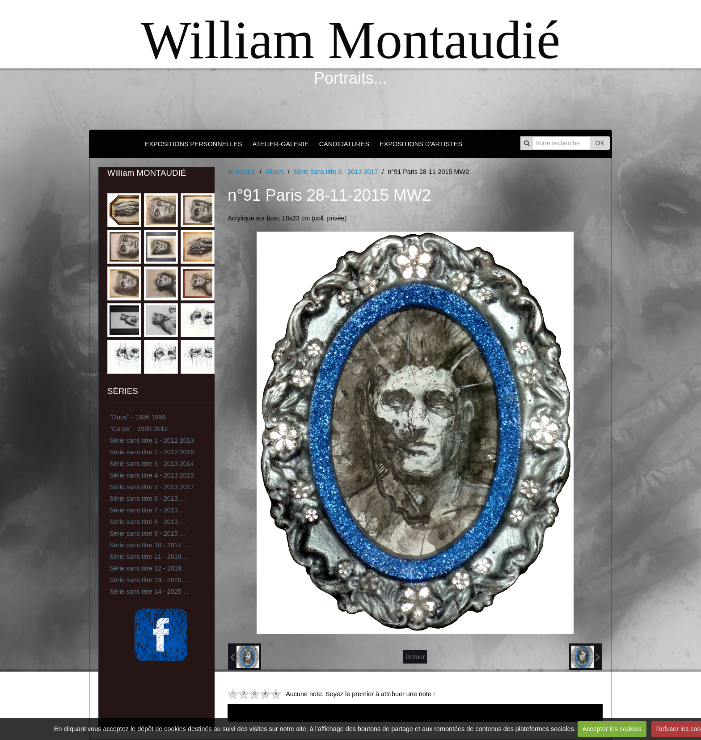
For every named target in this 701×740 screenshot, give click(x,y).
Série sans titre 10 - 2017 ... (149, 545)
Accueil (245, 171)
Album (275, 171)
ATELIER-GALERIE (281, 144)
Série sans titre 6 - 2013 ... (147, 498)
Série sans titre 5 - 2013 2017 (152, 487)
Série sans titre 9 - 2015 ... (147, 533)
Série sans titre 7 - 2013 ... (147, 510)
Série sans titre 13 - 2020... (148, 580)
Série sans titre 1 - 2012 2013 (152, 440)
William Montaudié (350, 40)
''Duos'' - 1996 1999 (137, 417)
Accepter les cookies (612, 728)
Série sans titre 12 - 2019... (148, 568)
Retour (415, 656)
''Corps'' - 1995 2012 (139, 428)
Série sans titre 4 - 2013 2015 (152, 475)
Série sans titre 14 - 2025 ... (149, 591)
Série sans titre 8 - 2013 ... (147, 521)
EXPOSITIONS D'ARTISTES (421, 144)
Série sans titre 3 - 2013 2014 (152, 463)
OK (599, 143)
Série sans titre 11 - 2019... (148, 556)
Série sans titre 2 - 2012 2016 (152, 452)
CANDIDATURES (344, 144)
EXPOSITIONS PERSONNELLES (193, 144)
